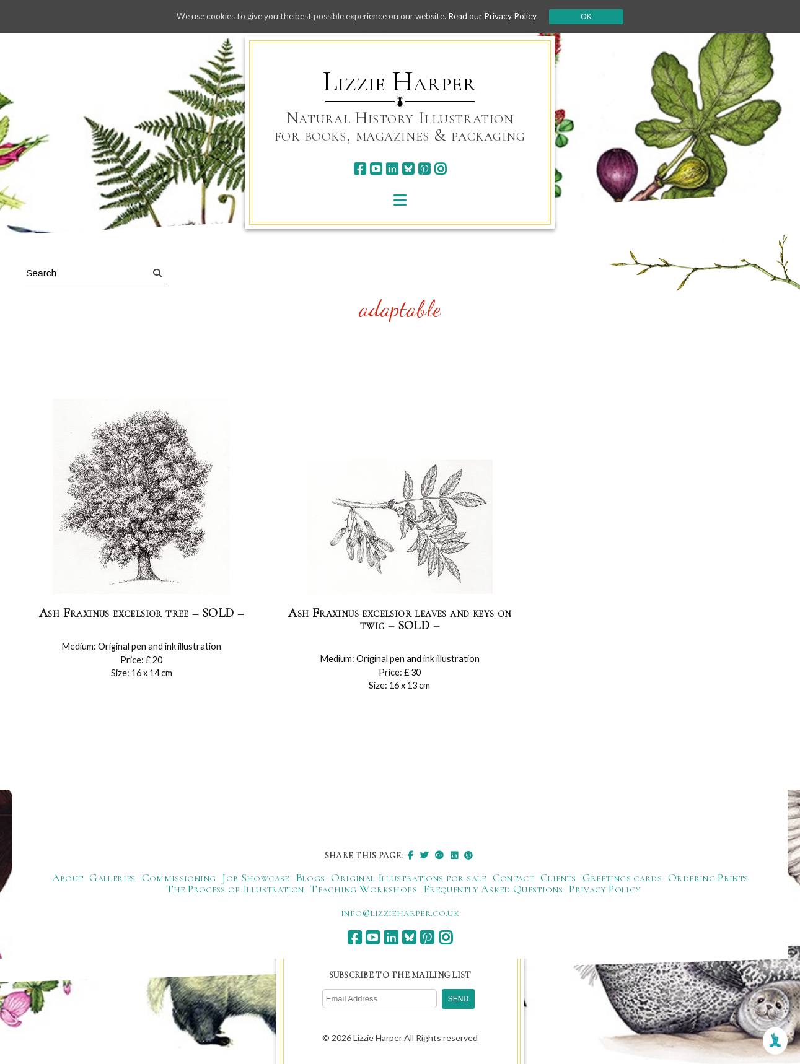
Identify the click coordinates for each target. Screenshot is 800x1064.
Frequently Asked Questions (493, 889)
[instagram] (440, 168)
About (68, 878)
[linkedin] (392, 168)
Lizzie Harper (399, 81)
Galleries (112, 878)
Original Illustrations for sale (408, 878)
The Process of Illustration (235, 889)
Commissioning (179, 878)
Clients (558, 878)
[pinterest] (424, 168)
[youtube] (376, 168)
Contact (514, 878)
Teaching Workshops (363, 889)
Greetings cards (622, 878)
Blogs (310, 878)
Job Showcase (255, 878)
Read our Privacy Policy (498, 16)
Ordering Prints (708, 878)
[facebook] (360, 168)
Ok (592, 16)
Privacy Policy (604, 889)
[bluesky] (408, 168)
